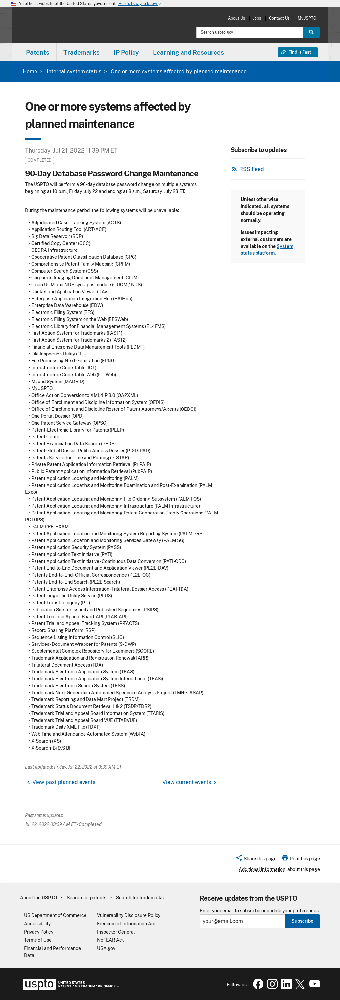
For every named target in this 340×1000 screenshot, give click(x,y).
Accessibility (37, 923)
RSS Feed (251, 169)
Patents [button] (37, 52)
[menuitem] (38, 52)
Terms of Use (38, 940)
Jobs (257, 18)
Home (30, 71)
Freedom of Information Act (126, 923)
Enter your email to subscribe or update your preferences (259, 910)
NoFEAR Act (110, 940)
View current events (186, 782)
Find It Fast (296, 52)
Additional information (262, 869)
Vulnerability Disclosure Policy (128, 915)
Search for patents (86, 897)
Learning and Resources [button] (188, 52)
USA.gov (106, 948)
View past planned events (63, 782)
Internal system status (74, 71)
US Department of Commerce (55, 915)
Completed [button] (39, 160)
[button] (256, 859)
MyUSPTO (307, 18)
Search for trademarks (140, 897)
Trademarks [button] (81, 52)
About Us (236, 18)
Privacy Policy (38, 931)
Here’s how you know (140, 4)
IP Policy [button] (126, 52)
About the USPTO (38, 897)
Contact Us (279, 18)
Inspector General (116, 931)
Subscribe (302, 921)
